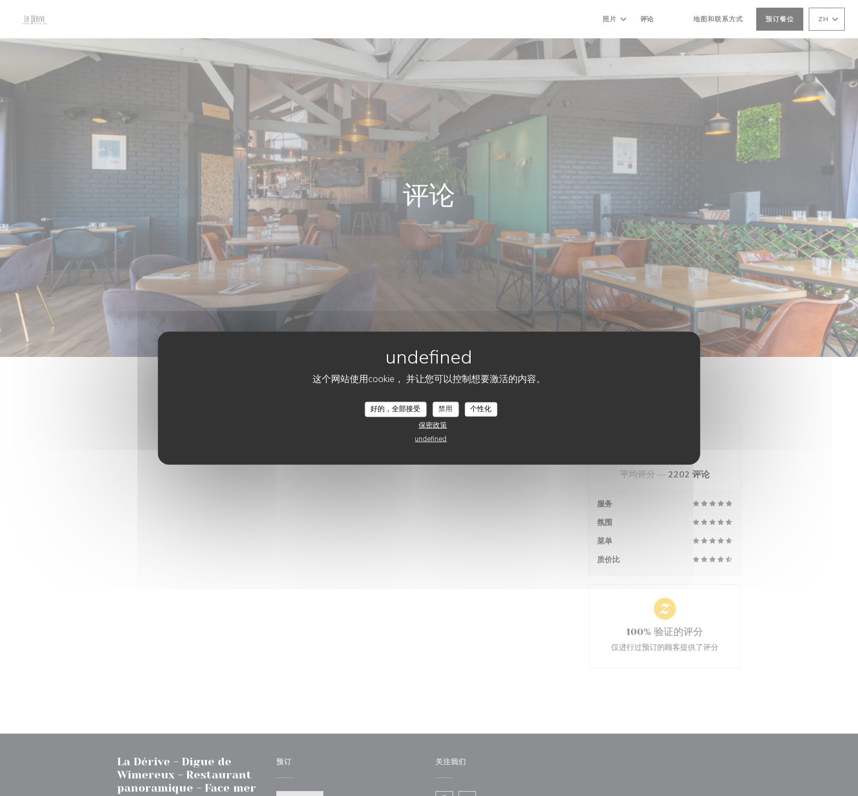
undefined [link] (431, 438)
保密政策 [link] (433, 425)
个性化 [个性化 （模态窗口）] (480, 409)
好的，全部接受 (395, 409)
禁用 (445, 409)
